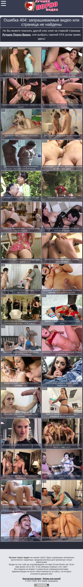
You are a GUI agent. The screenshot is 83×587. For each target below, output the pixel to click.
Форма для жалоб (52, 579)
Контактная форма (32, 579)
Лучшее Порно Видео (16, 34)
